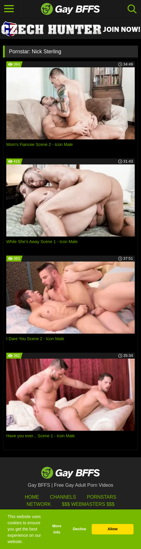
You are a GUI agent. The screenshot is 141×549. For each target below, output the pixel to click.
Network (39, 504)
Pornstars (101, 497)
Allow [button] (113, 529)
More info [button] (56, 529)
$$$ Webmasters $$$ (88, 504)
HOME (32, 497)
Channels (63, 497)
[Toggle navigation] (9, 9)
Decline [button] (79, 529)
